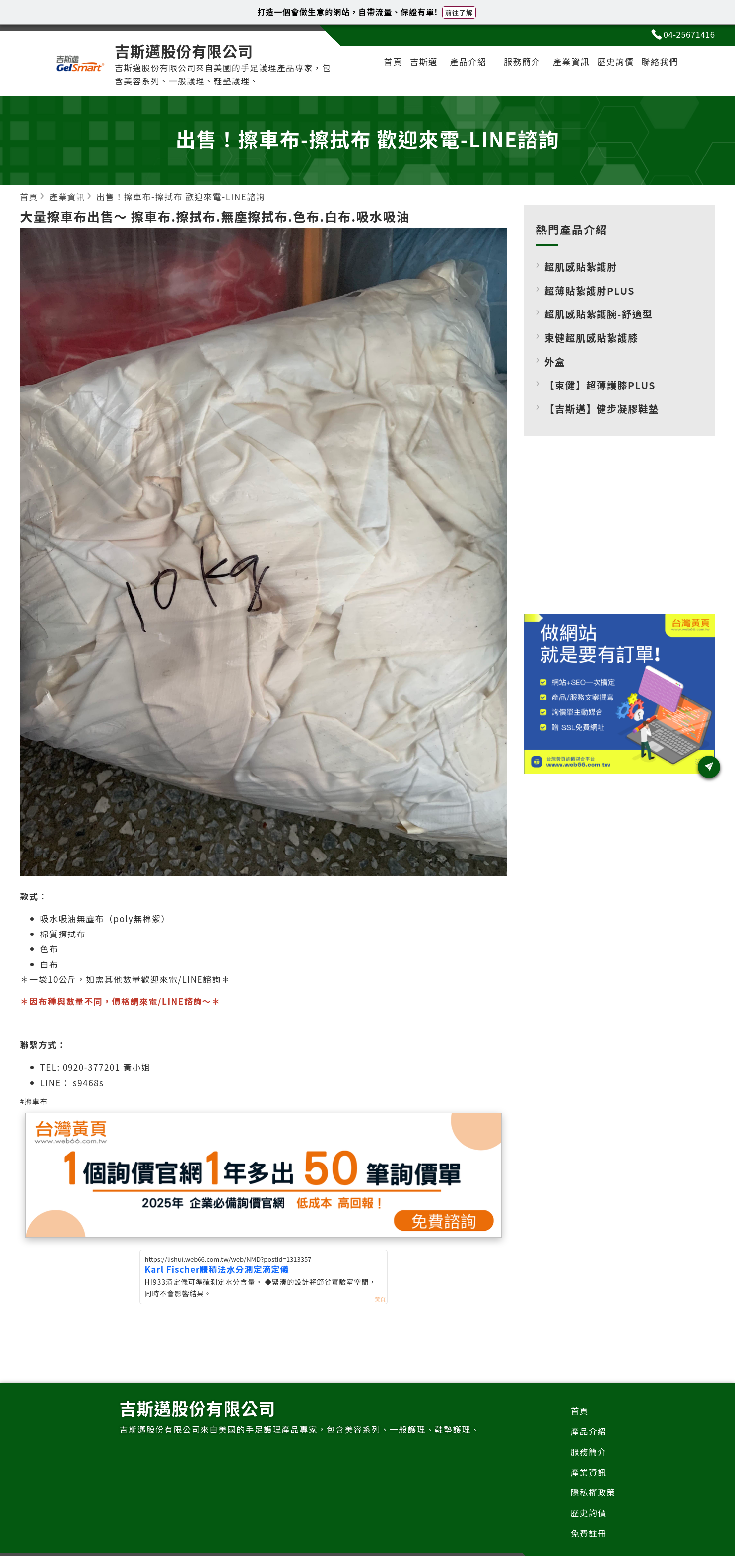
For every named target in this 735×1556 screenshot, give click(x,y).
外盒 (555, 362)
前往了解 (459, 12)
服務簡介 (517, 62)
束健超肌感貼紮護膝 (592, 338)
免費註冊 (588, 1535)
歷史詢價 (613, 62)
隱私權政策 (593, 1493)
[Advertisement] (618, 533)
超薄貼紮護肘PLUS (590, 291)
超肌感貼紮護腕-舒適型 (599, 314)
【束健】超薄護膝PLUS (601, 385)
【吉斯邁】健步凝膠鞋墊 (602, 409)
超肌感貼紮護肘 (581, 267)
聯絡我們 (659, 62)
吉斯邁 (418, 62)
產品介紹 (463, 62)
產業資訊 (566, 62)
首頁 (386, 62)
